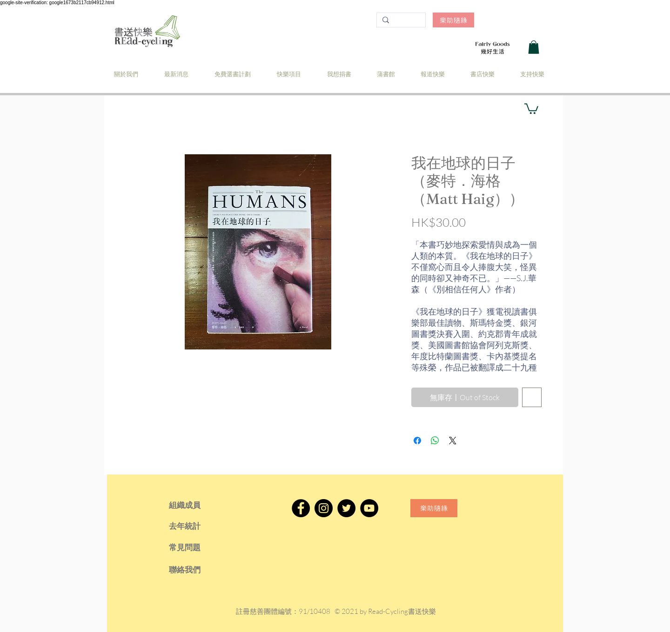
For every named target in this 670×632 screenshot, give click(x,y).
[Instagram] (324, 508)
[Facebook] (301, 508)
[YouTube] (369, 508)
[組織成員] (197, 505)
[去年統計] (197, 526)
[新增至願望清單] (532, 397)
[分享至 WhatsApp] (435, 440)
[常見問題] (197, 547)
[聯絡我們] (197, 570)
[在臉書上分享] (417, 440)
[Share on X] (452, 440)
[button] (533, 47)
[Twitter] (346, 508)
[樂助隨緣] (453, 20)
